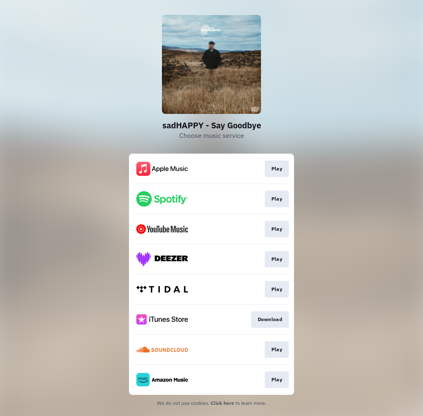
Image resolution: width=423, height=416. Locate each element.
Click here (222, 403)
